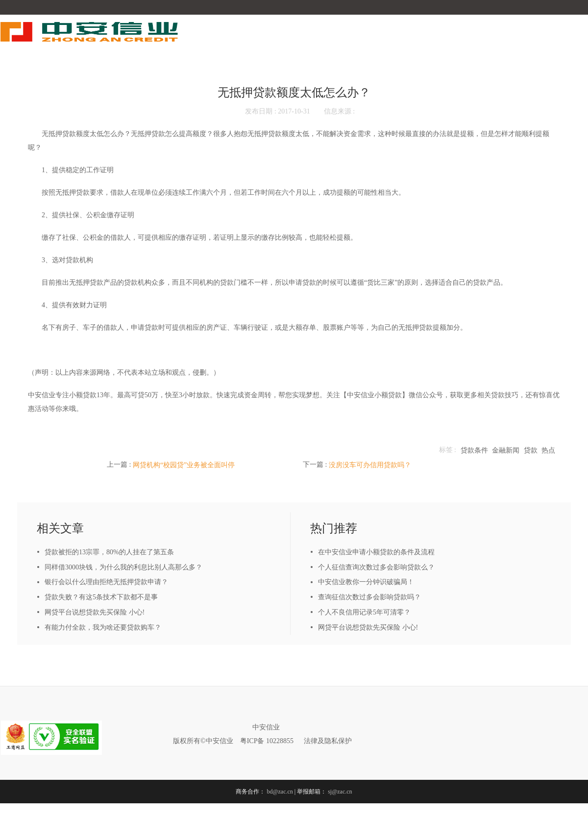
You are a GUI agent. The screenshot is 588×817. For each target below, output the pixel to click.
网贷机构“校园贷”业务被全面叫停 (184, 465)
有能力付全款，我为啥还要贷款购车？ (103, 627)
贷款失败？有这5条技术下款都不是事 (101, 597)
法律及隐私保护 (328, 741)
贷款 (531, 450)
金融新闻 (505, 450)
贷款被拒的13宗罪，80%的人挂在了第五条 (109, 552)
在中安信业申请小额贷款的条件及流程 (376, 552)
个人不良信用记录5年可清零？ (364, 612)
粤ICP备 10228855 (267, 741)
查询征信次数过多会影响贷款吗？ (369, 597)
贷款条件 (474, 450)
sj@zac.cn (340, 791)
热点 (548, 450)
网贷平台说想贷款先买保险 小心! (95, 612)
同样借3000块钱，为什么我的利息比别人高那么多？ (123, 567)
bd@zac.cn (280, 791)
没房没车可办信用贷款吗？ (370, 465)
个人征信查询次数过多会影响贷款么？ (376, 567)
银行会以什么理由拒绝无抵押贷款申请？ (106, 582)
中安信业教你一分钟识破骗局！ (366, 582)
